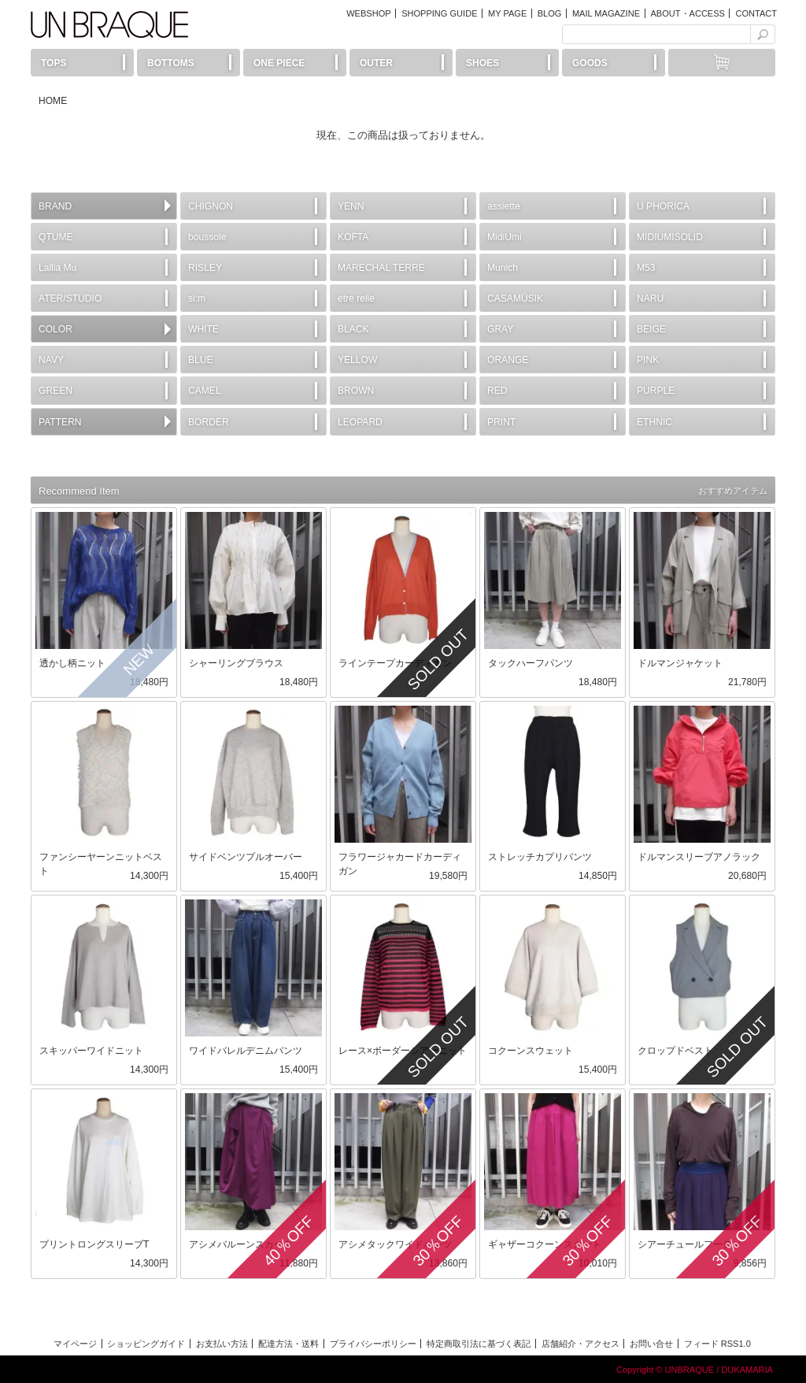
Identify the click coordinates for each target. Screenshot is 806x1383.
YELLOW (357, 359)
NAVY (51, 359)
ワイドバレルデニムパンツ (245, 1050)
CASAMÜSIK (515, 298)
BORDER (208, 422)
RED (497, 390)
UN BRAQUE (109, 24)
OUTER (376, 63)
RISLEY (205, 267)
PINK (648, 359)
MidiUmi (504, 237)
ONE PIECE (279, 63)
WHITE (203, 329)
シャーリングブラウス (236, 663)
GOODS (590, 63)
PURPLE (656, 390)
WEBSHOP (368, 13)
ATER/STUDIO (70, 298)
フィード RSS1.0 (717, 1343)
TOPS (53, 63)
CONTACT (756, 13)
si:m (196, 298)
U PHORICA (663, 206)
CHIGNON (210, 206)
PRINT (501, 422)
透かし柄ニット (72, 663)
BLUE (200, 359)
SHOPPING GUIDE (439, 13)
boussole (207, 237)
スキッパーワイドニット (91, 1050)
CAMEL (204, 390)
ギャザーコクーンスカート (544, 1244)
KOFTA (353, 237)
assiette (503, 206)
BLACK (353, 329)
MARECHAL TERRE (381, 267)
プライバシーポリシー (373, 1343)
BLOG (550, 13)
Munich (502, 267)
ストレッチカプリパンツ (540, 856)
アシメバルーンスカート (241, 1244)
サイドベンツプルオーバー (245, 856)
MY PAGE (507, 13)
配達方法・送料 (288, 1343)
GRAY (500, 329)
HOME (53, 100)
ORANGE (507, 359)
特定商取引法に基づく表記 (479, 1343)
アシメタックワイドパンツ (395, 1244)
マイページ (75, 1343)
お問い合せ (651, 1343)
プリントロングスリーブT (94, 1244)
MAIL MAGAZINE (606, 13)
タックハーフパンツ (530, 663)
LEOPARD (360, 422)
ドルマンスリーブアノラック (699, 856)
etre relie (356, 298)
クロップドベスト (675, 1050)
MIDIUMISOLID (670, 237)
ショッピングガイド (146, 1343)
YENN (351, 206)
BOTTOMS (170, 63)
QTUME (56, 237)
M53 (646, 267)
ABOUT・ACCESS (687, 13)
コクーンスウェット (530, 1050)
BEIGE (651, 329)
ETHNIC (654, 422)
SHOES (482, 63)
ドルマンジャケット (680, 663)
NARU (650, 298)
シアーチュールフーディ (689, 1244)
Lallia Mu (57, 267)
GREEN (55, 390)
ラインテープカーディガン (395, 663)
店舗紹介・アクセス (580, 1343)
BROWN (356, 390)
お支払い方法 (222, 1343)
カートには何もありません (721, 62)
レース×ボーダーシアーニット (402, 1050)
